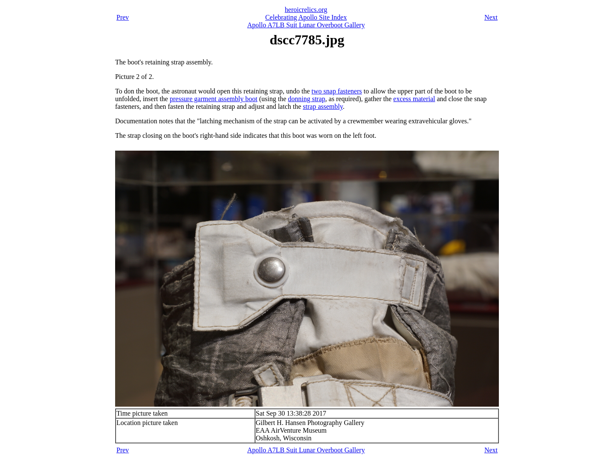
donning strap (306, 98)
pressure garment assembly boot (214, 98)
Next (491, 17)
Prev (122, 17)
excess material (414, 98)
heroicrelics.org (306, 9)
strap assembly (323, 106)
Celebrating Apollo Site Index (306, 17)
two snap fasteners (337, 91)
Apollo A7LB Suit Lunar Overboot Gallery (306, 25)
